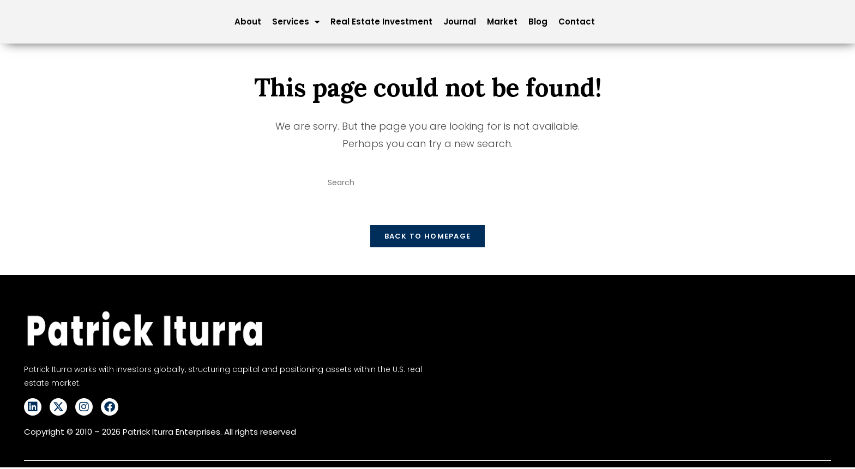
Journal (459, 21)
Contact (576, 21)
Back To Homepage (427, 238)
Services (296, 22)
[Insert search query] (427, 183)
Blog (537, 21)
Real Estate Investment (381, 21)
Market (502, 21)
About (247, 21)
